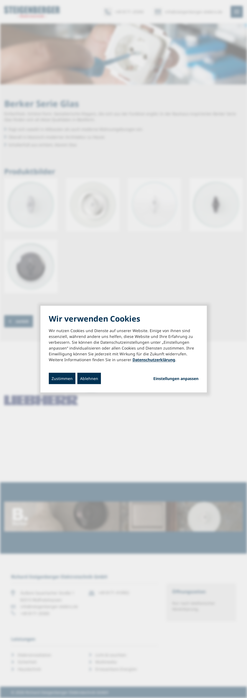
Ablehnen (89, 378)
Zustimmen (62, 378)
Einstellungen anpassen (175, 378)
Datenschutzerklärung (154, 359)
